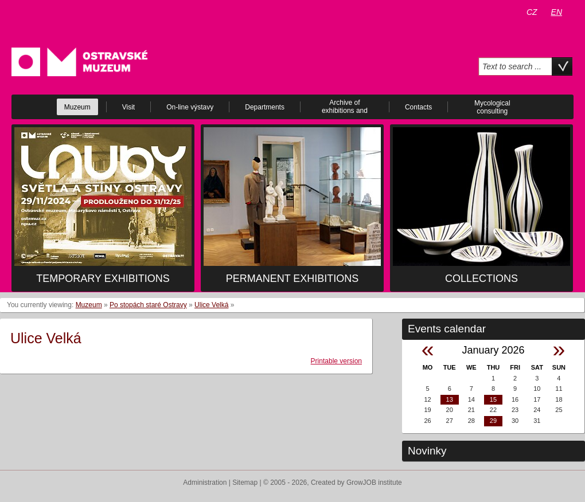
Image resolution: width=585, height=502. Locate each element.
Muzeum (89, 305)
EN (556, 12)
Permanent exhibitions (292, 278)
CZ (531, 12)
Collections (481, 278)
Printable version (336, 361)
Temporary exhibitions (102, 278)
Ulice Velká (211, 305)
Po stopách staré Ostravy (148, 305)
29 (493, 420)
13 (449, 399)
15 (493, 399)
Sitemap (245, 483)
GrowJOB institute (374, 483)
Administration (205, 483)
